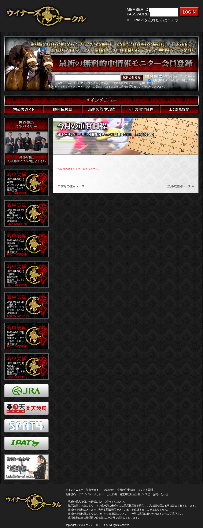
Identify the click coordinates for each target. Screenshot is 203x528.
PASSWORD (138, 14)
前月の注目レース (71, 186)
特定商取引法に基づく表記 (135, 494)
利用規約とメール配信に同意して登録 (172, 80)
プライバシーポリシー (91, 494)
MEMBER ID (137, 9)
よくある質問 (145, 489)
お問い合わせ (160, 494)
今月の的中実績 (126, 489)
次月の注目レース (180, 186)
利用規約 (71, 494)
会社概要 (112, 494)
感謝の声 (109, 489)
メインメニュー (74, 489)
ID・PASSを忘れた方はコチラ (152, 20)
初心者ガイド (93, 489)
